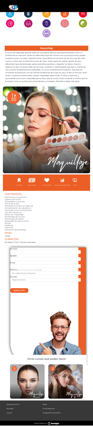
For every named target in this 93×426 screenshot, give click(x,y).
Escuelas (10, 409)
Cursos (9, 413)
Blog (45, 405)
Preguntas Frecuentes (51, 413)
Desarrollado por (46, 424)
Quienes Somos (13, 405)
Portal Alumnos (49, 409)
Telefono (13, 270)
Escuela (13, 277)
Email (12, 263)
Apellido (13, 256)
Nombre (13, 249)
